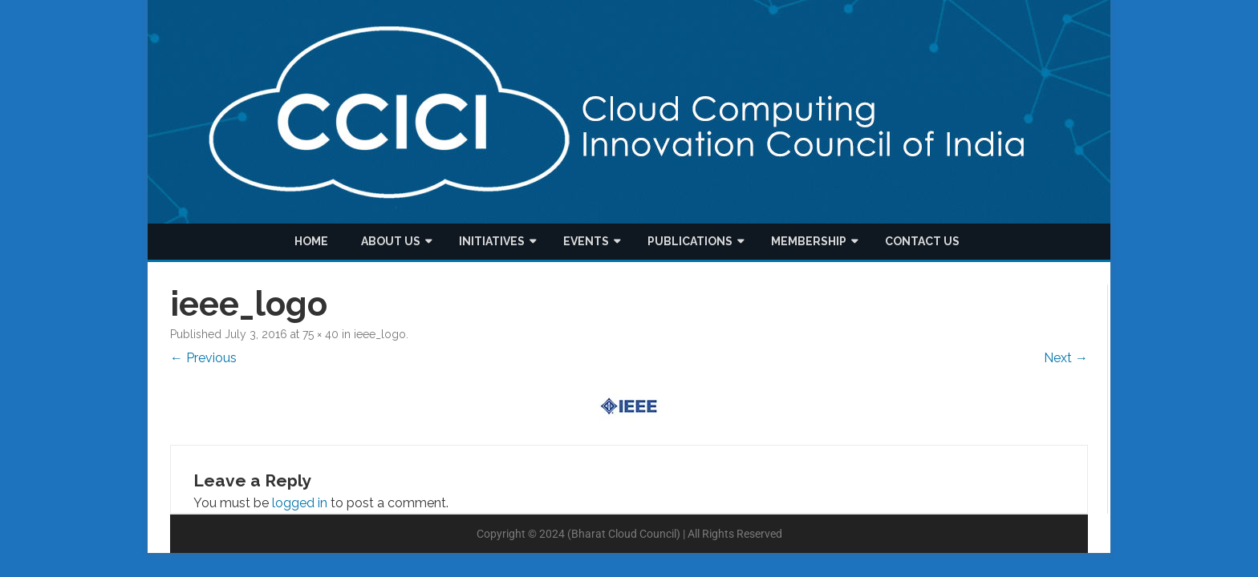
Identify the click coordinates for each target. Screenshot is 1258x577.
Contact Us (922, 241)
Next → (1066, 357)
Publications (689, 241)
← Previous (203, 357)
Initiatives (492, 241)
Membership (808, 241)
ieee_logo (380, 334)
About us (390, 241)
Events (586, 241)
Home (311, 241)
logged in (299, 502)
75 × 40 (320, 334)
